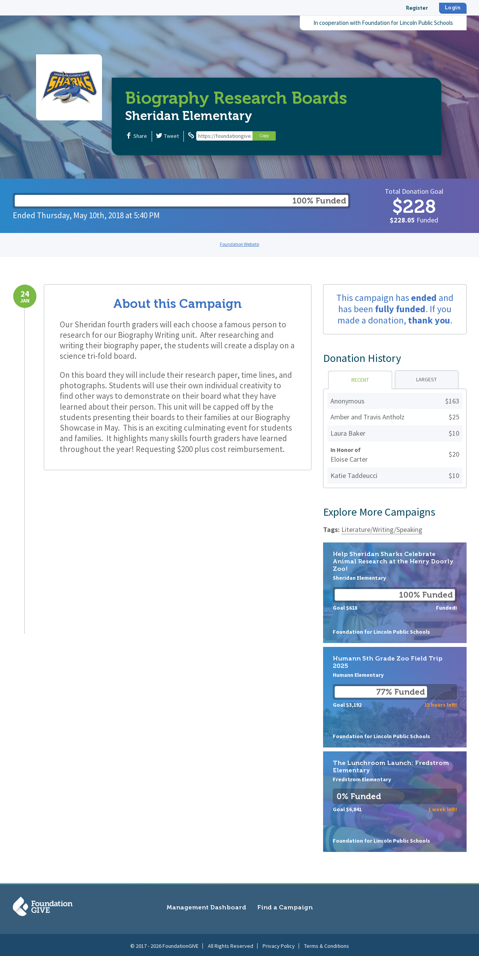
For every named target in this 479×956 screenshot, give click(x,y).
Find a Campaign (285, 907)
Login (452, 7)
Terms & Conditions (326, 943)
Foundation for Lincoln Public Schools (407, 22)
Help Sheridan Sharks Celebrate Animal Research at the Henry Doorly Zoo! (395, 592)
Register (417, 8)
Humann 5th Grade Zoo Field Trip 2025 (395, 697)
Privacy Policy (279, 943)
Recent (360, 379)
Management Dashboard (206, 907)
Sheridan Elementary (188, 115)
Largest (426, 379)
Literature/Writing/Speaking (381, 529)
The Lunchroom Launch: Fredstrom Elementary (395, 801)
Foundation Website (239, 244)
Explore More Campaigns (379, 512)
